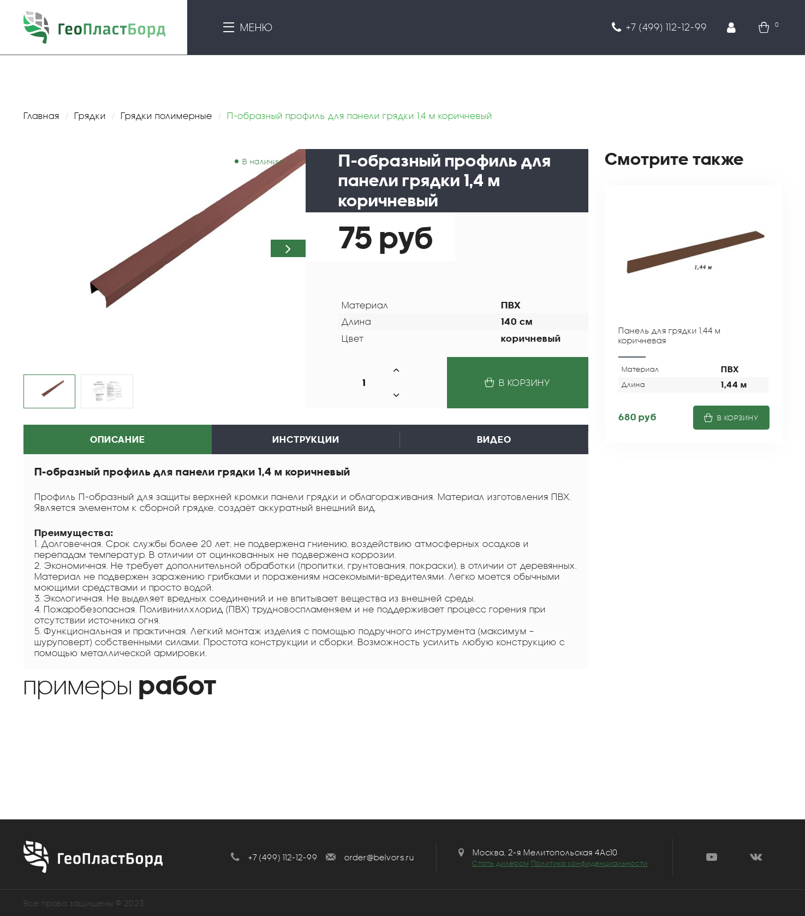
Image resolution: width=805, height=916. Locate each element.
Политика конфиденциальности (589, 863)
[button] (288, 248)
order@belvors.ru (379, 857)
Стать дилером (500, 863)
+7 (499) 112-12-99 (283, 857)
